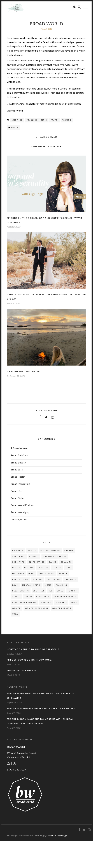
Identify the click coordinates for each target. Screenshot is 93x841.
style (60, 591)
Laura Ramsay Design (56, 835)
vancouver (43, 597)
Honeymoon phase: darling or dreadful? (33, 649)
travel (55, 120)
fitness (57, 568)
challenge (18, 556)
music (48, 585)
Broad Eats (17, 469)
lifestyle (70, 579)
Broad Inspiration (20, 483)
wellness (61, 602)
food (69, 568)
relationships (20, 591)
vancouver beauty (65, 597)
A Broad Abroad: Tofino (23, 371)
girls (44, 120)
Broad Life (16, 490)
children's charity (54, 556)
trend (28, 597)
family (16, 568)
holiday (38, 579)
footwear (18, 573)
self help (39, 591)
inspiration (54, 579)
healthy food (20, 579)
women (66, 120)
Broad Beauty (18, 462)
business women (50, 550)
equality (66, 562)
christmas (18, 562)
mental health (31, 585)
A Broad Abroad (19, 448)
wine (74, 602)
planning (61, 585)
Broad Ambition (19, 455)
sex (51, 591)
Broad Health (18, 476)
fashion (29, 568)
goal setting (46, 573)
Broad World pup (20, 512)
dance (52, 562)
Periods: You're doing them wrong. (29, 660)
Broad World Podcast (22, 505)
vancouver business (24, 602)
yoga (15, 614)
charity (34, 556)
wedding (46, 602)
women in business (36, 608)
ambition (17, 120)
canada (68, 550)
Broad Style (17, 498)
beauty (32, 550)
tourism (73, 591)
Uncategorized (46, 137)
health (63, 573)
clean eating (37, 562)
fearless (32, 120)
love (15, 585)
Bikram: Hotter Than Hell (23, 670)
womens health (61, 608)
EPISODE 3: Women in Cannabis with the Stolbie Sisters (41, 708)
